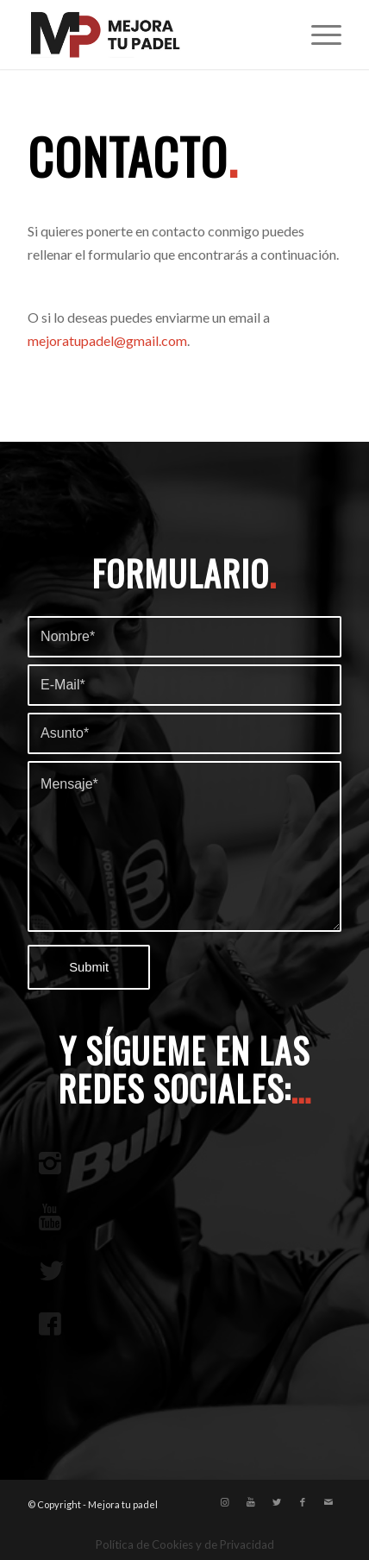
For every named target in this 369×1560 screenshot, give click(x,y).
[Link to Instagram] (225, 1502)
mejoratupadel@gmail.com (107, 340)
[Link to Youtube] (251, 1502)
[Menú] (317, 34)
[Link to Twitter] (277, 1502)
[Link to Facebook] (303, 1502)
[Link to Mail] (328, 1502)
